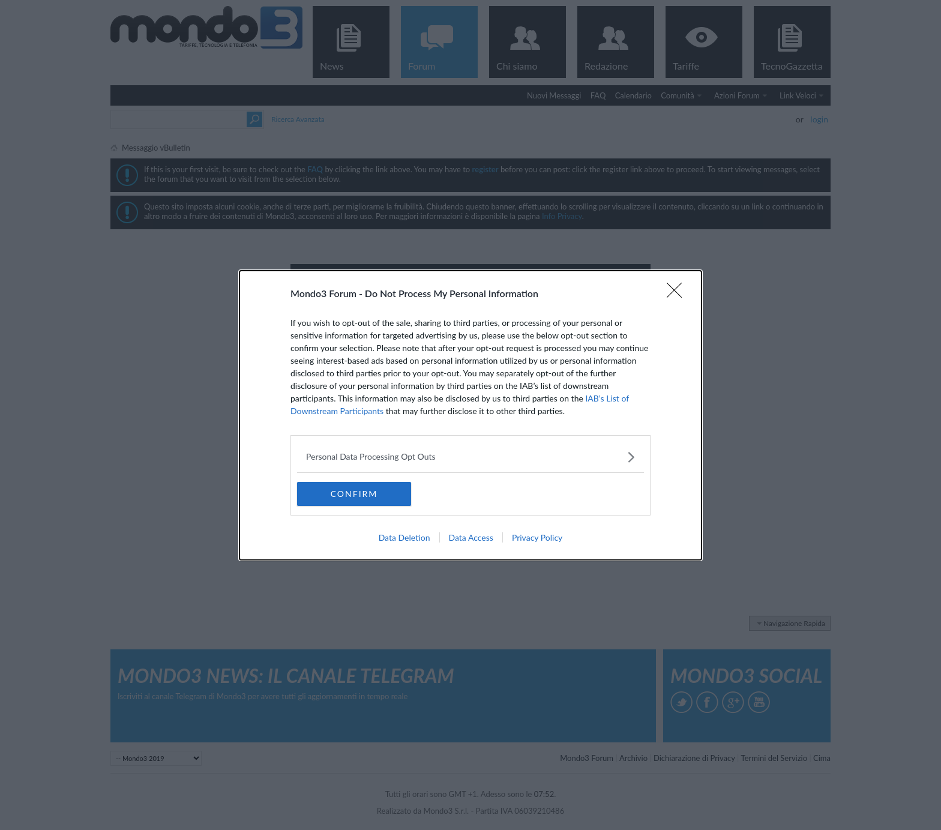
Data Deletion (404, 537)
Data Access (471, 537)
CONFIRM (354, 494)
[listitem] (470, 457)
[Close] (678, 294)
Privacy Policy (537, 537)
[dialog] (470, 415)
